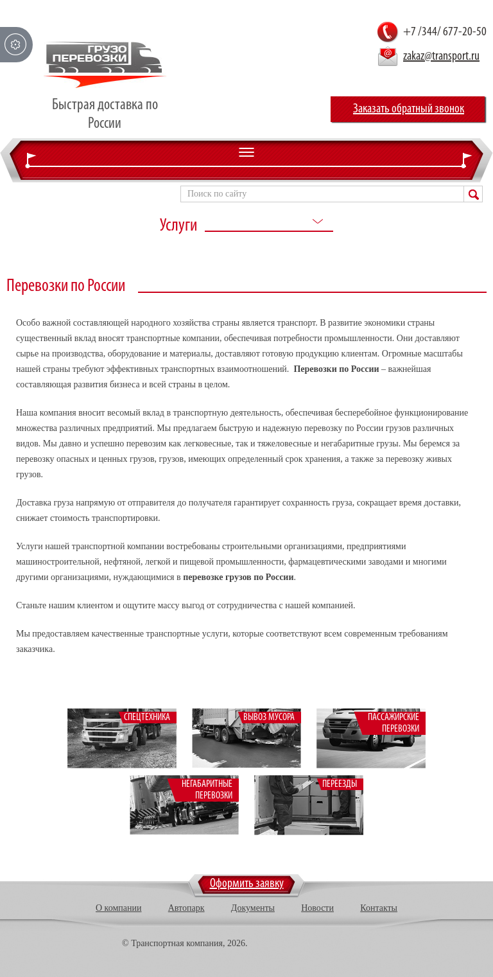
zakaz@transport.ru (441, 56)
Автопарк (186, 908)
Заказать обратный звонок (408, 109)
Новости (317, 908)
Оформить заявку (247, 883)
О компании (118, 908)
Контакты (378, 908)
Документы (253, 908)
